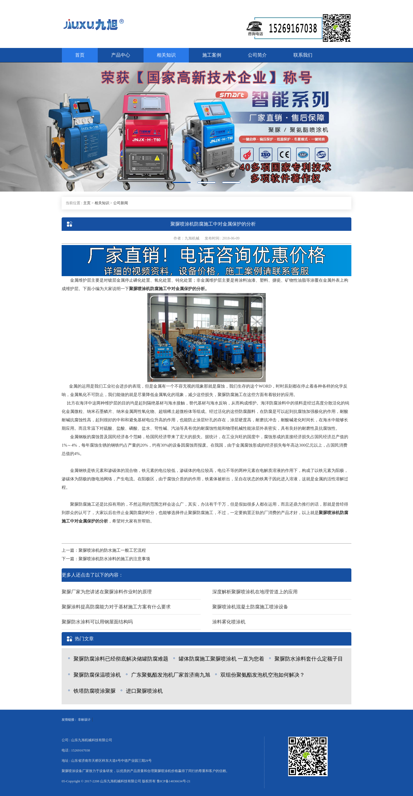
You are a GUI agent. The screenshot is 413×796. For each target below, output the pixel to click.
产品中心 (120, 55)
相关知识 (166, 55)
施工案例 (211, 55)
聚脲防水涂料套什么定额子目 (308, 659)
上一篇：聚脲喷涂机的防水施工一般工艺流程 (104, 550)
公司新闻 (120, 203)
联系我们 (302, 55)
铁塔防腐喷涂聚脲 (94, 691)
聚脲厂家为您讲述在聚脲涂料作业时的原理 (107, 591)
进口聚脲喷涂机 (144, 691)
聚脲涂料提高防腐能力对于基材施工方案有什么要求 (116, 606)
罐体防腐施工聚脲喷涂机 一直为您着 (221, 659)
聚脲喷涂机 (139, 288)
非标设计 (84, 719)
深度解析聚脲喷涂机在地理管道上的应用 (255, 591)
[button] (31, 127)
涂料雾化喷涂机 (228, 621)
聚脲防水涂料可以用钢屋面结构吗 (97, 621)
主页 (87, 203)
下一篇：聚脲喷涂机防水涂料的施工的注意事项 (106, 558)
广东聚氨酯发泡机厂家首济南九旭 (170, 675)
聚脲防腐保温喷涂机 (97, 675)
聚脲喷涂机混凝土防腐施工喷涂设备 (250, 606)
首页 (80, 55)
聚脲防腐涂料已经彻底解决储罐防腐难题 (120, 659)
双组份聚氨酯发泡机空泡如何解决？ (262, 675)
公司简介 (257, 55)
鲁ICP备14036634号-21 (174, 781)
